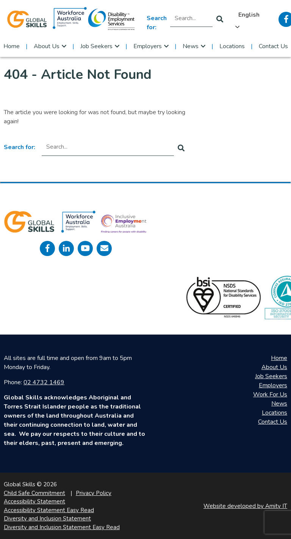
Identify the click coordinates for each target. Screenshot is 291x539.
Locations (232, 46)
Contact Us (273, 46)
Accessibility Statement (34, 501)
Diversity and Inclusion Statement (47, 518)
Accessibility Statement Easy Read (49, 510)
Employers (147, 46)
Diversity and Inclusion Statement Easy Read (62, 527)
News (191, 46)
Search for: (157, 22)
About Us (46, 46)
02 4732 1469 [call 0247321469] (43, 382)
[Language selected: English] (251, 19)
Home (11, 46)
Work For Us (270, 394)
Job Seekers (96, 46)
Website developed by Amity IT (245, 506)
